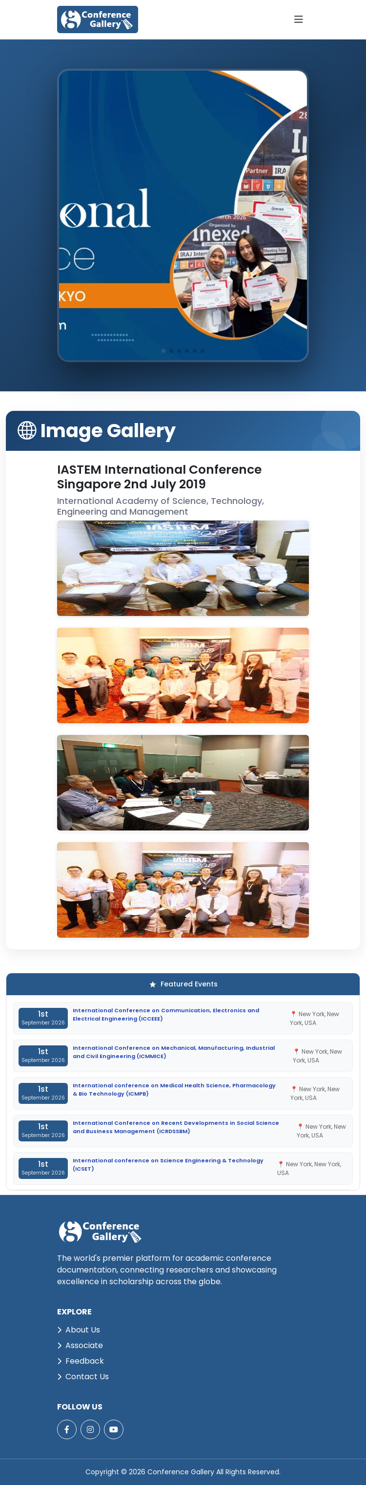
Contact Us (83, 1376)
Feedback (80, 1361)
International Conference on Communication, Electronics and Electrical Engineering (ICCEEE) (166, 1014)
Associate (80, 1345)
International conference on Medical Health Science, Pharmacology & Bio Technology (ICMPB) (174, 1089)
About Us (78, 1329)
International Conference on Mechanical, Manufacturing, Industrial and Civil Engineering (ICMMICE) (174, 1052)
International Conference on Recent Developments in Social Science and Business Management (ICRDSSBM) (176, 1127)
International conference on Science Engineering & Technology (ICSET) (168, 1165)
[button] (295, 215)
